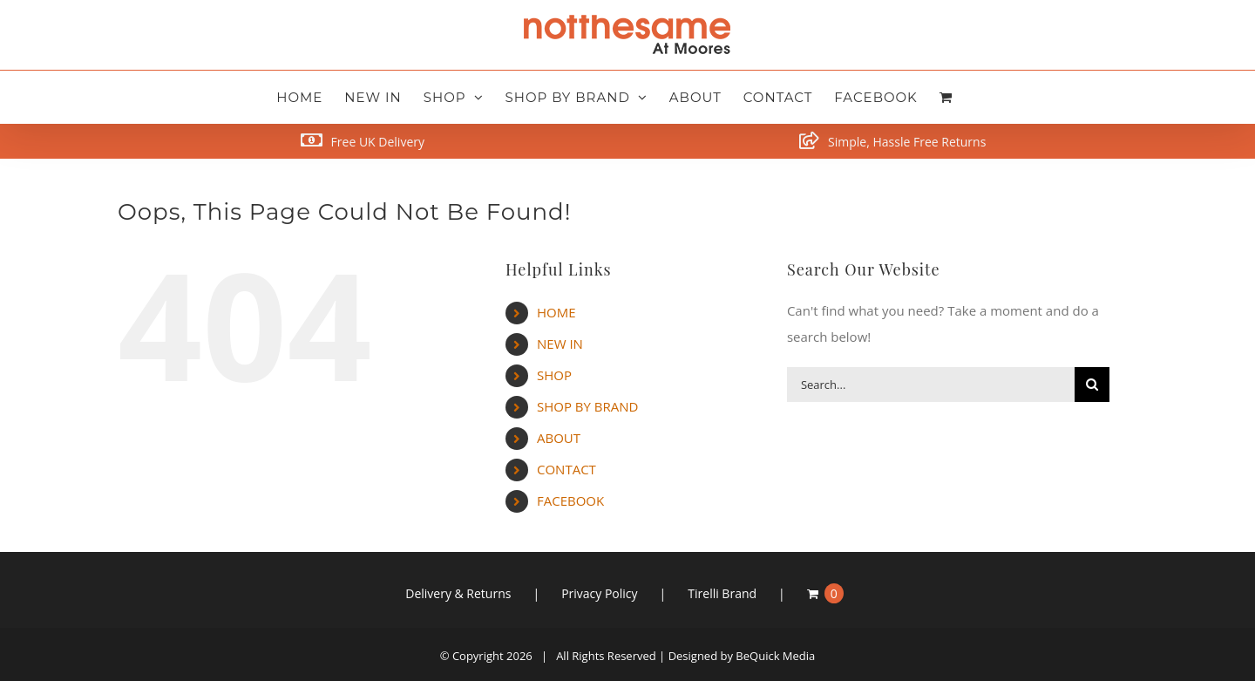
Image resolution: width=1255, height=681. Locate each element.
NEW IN (560, 343)
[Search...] (931, 384)
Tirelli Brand (722, 593)
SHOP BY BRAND (587, 406)
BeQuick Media (775, 656)
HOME (556, 312)
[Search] (1092, 384)
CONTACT (566, 469)
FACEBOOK (570, 500)
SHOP (554, 375)
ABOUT (558, 437)
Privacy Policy (599, 593)
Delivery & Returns (458, 593)
